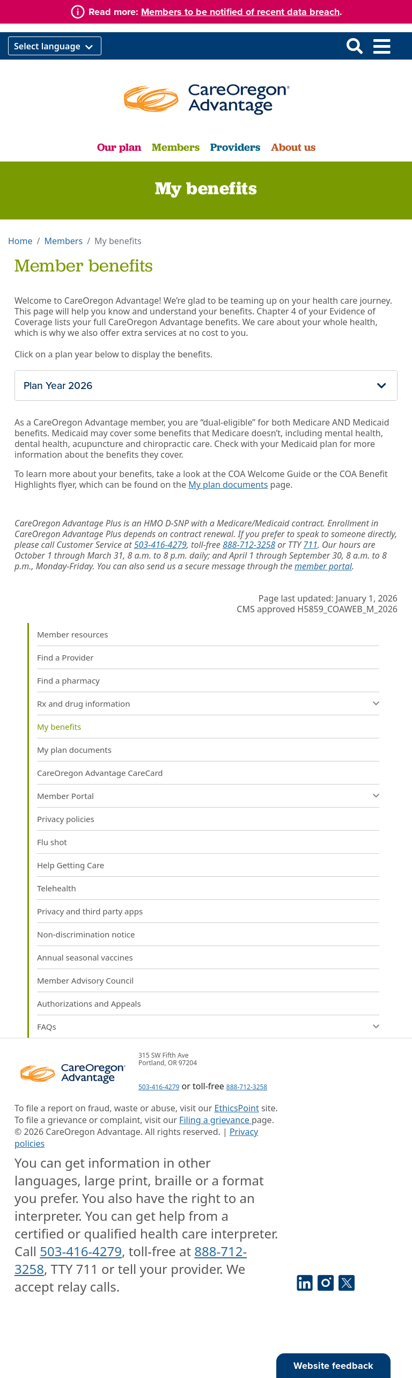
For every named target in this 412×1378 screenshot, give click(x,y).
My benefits (59, 726)
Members (176, 147)
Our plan (119, 147)
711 (310, 545)
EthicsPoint (237, 1108)
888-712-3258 (249, 545)
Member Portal (65, 795)
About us (293, 147)
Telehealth (56, 888)
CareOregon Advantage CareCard (100, 772)
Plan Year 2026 (58, 385)
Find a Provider (65, 657)
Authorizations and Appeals (89, 1003)
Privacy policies (65, 818)
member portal (323, 566)
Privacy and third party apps (90, 911)
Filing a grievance (215, 1120)
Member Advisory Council (85, 980)
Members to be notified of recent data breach (240, 12)
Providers (235, 147)
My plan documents (228, 484)
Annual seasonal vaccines (85, 957)
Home (20, 241)
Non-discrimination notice (86, 934)
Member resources (72, 634)
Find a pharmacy (68, 680)
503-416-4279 (160, 545)
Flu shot (52, 842)
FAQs (46, 1026)
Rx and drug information (83, 703)
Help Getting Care (70, 865)
